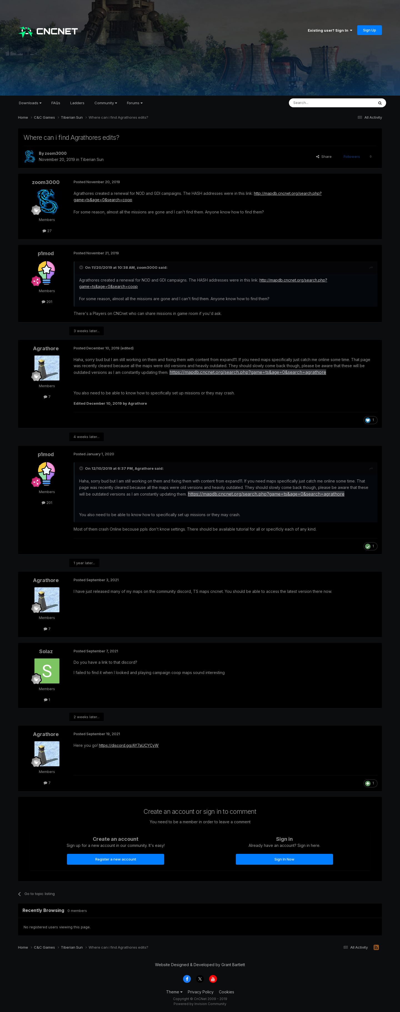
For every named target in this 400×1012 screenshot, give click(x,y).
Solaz (46, 651)
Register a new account (115, 859)
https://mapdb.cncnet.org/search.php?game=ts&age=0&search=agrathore (247, 372)
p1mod (46, 253)
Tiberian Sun (92, 159)
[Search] (317, 102)
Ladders (77, 103)
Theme (174, 991)
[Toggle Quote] (81, 267)
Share (324, 156)
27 (47, 230)
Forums (134, 103)
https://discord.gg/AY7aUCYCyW (129, 745)
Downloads (30, 103)
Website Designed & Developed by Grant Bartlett (200, 964)
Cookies (226, 991)
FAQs (55, 103)
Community (105, 103)
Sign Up (369, 30)
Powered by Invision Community (200, 1004)
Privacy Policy (201, 991)
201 (47, 301)
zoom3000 (56, 153)
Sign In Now (284, 859)
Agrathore (46, 348)
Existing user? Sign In (330, 30)
